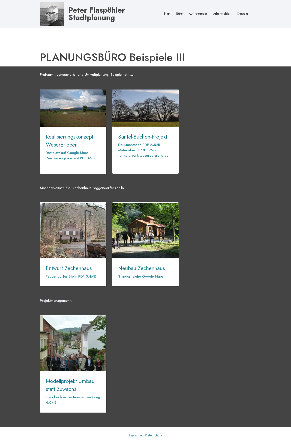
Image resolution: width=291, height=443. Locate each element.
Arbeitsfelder (221, 14)
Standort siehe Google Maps (141, 276)
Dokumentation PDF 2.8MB (139, 144)
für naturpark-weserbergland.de (143, 155)
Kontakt (242, 14)
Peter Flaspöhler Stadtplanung (96, 14)
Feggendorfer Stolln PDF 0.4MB (71, 276)
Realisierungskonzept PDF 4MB (70, 158)
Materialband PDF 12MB (137, 150)
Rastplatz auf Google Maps (67, 152)
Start (167, 14)
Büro (179, 14)
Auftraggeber (198, 14)
